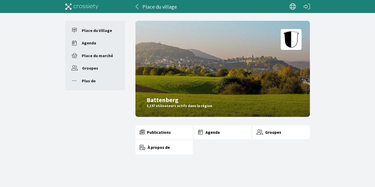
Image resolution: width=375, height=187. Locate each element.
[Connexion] (307, 6)
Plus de (89, 80)
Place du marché (97, 55)
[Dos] (137, 6)
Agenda (89, 42)
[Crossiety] (82, 6)
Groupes (90, 68)
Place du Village (97, 30)
